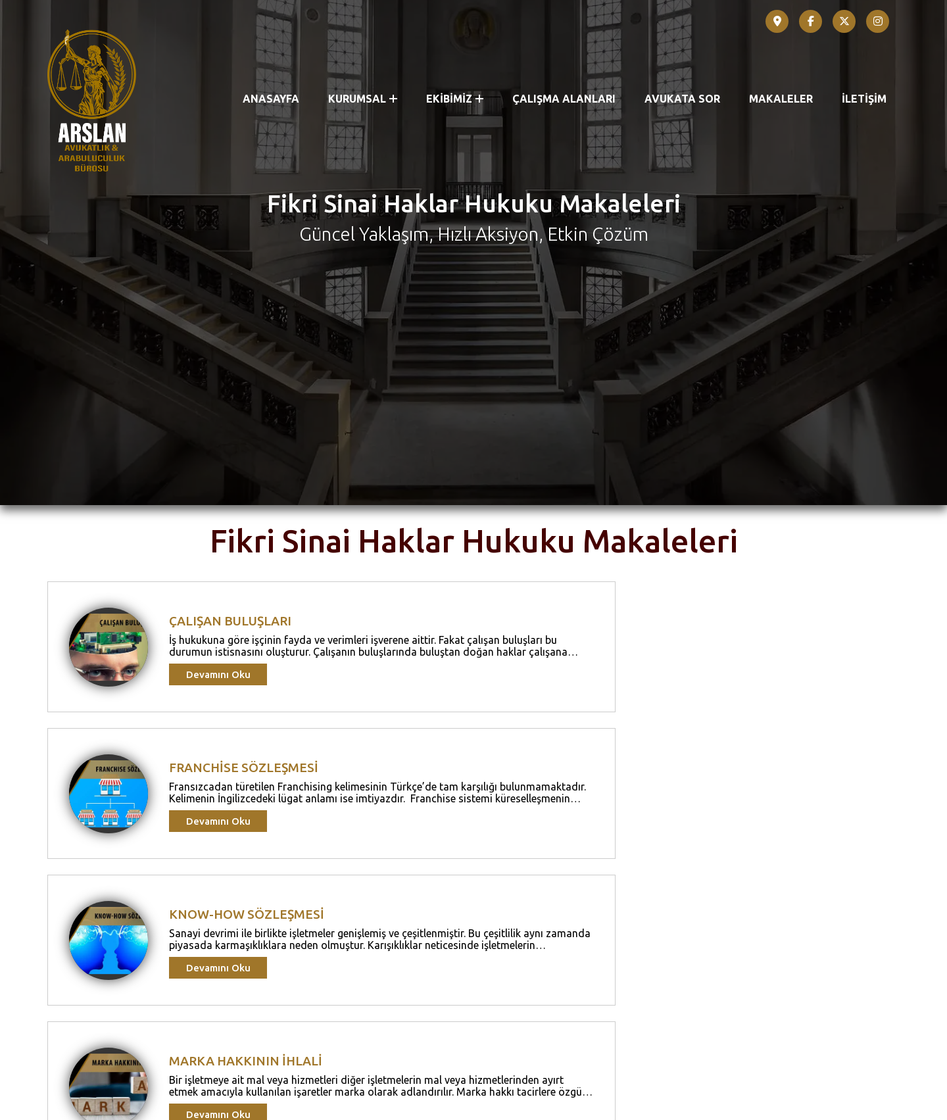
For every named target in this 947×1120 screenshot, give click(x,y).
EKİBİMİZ (454, 99)
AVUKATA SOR (682, 99)
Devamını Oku (218, 934)
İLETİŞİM (864, 99)
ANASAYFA (271, 99)
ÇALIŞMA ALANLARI (564, 99)
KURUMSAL (362, 99)
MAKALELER (781, 99)
